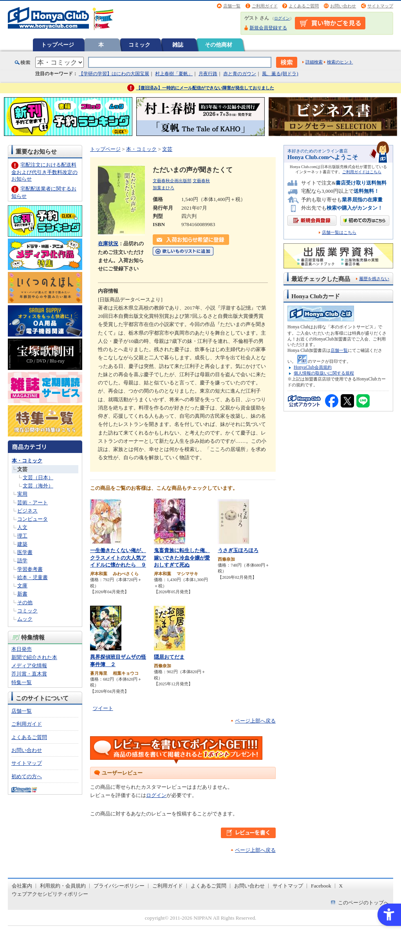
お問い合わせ (343, 6)
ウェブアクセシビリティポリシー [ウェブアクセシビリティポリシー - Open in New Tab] (50, 894)
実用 (22, 494)
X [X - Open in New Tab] (341, 886)
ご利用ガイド (265, 6)
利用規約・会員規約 (63, 886)
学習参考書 (30, 569)
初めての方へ (26, 776)
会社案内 (22, 886)
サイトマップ (380, 6)
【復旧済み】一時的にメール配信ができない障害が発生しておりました (205, 87)
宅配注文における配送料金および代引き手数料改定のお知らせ (44, 172)
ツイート (103, 708)
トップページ (57, 45)
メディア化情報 (29, 665)
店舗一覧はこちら (339, 232)
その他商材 (218, 45)
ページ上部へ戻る (255, 721)
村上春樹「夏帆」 (174, 73)
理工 (22, 536)
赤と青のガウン (239, 73)
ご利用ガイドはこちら (361, 172)
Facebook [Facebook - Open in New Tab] (321, 886)
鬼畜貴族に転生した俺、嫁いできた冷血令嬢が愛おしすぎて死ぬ (182, 557)
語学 (22, 560)
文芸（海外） (38, 486)
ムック (25, 619)
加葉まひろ (163, 187)
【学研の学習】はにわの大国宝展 (114, 73)
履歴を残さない (374, 278)
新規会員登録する (268, 28)
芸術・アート (32, 502)
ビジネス (27, 511)
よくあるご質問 (304, 6)
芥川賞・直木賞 (29, 674)
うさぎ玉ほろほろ (238, 550)
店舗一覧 (231, 6)
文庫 (22, 586)
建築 (22, 544)
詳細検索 (314, 62)
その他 (25, 602)
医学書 (25, 552)
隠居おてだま (169, 657)
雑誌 (177, 45)
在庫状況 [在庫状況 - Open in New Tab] (108, 243)
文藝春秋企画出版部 (172, 180)
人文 (22, 527)
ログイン (282, 18)
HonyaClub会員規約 (313, 367)
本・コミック (27, 461)
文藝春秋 (201, 180)
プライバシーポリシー (119, 886)
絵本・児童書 (32, 577)
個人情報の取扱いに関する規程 (324, 373)
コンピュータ (32, 519)
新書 (22, 594)
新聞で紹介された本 (34, 657)
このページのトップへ (363, 903)
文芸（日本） (38, 477)
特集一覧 (21, 682)
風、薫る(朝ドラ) (280, 73)
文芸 (22, 469)
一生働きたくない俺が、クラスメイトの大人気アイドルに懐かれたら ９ (118, 557)
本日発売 (21, 649)
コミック (139, 45)
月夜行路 (208, 73)
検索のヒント (340, 62)
